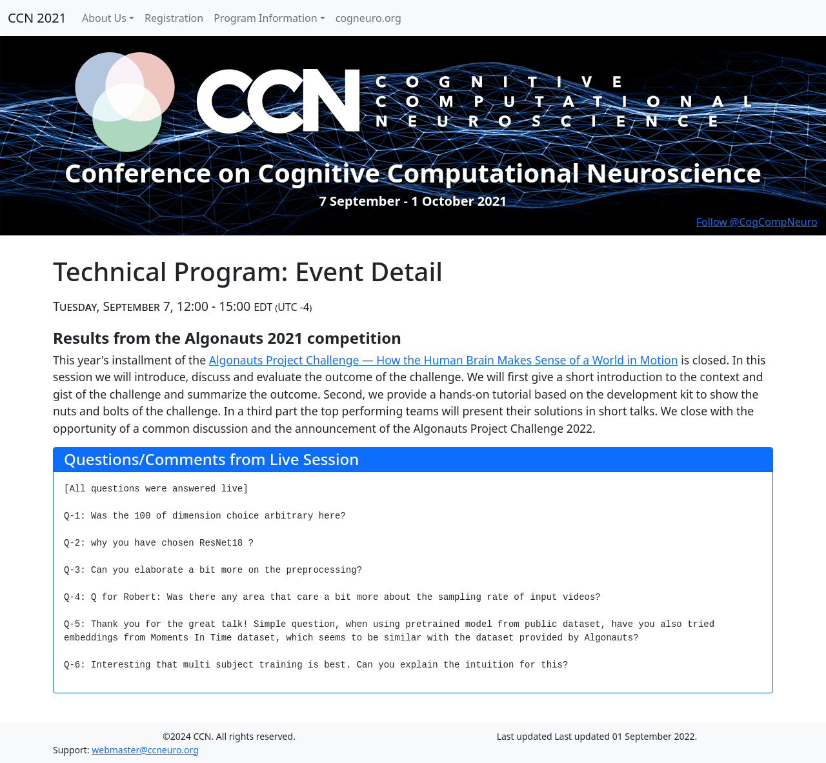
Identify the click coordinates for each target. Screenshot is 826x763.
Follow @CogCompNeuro (757, 222)
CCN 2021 (37, 17)
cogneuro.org (368, 18)
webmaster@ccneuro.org (145, 750)
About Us (104, 18)
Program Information (265, 18)
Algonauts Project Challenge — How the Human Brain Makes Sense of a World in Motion (443, 360)
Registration (174, 18)
